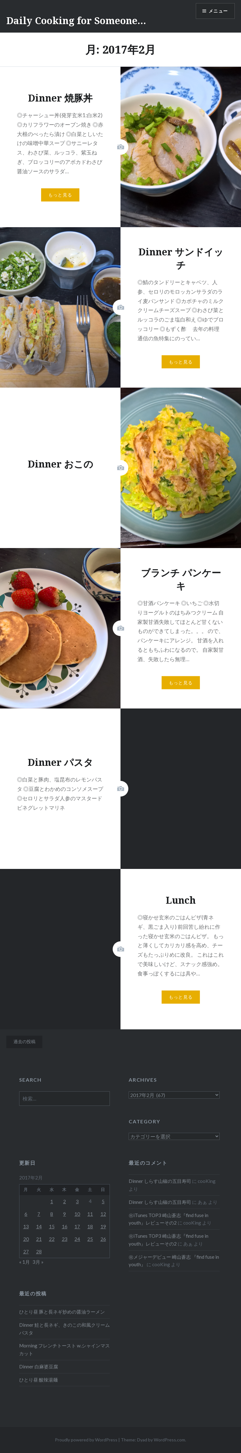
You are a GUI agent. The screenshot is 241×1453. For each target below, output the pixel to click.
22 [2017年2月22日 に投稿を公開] (52, 1239)
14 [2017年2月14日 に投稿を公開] (39, 1226)
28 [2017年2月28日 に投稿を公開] (39, 1251)
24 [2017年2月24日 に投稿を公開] (77, 1239)
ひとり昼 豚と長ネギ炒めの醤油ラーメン (62, 1311)
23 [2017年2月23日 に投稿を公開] (64, 1239)
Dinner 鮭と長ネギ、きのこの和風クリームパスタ (64, 1328)
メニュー (218, 11)
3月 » (38, 1262)
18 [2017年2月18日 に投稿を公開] (90, 1226)
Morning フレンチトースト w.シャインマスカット (64, 1349)
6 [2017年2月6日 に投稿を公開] (25, 1214)
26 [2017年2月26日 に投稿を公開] (103, 1239)
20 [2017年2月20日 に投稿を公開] (26, 1239)
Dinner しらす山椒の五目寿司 (160, 1181)
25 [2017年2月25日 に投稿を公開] (90, 1239)
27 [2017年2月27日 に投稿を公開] (26, 1251)
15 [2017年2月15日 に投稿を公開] (52, 1226)
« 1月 (24, 1262)
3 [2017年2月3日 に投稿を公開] (77, 1201)
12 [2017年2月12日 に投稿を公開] (103, 1214)
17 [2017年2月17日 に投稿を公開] (77, 1226)
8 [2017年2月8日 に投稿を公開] (51, 1214)
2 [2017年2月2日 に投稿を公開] (64, 1201)
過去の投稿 (24, 1041)
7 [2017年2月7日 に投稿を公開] (38, 1214)
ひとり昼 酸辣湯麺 (38, 1379)
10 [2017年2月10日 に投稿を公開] (77, 1214)
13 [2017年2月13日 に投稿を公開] (26, 1226)
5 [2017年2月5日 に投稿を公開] (103, 1201)
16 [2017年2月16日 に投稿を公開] (64, 1226)
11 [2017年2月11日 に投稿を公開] (90, 1214)
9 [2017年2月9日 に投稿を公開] (64, 1214)
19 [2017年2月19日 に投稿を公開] (103, 1226)
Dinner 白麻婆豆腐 (38, 1366)
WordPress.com (169, 1439)
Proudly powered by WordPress (86, 1439)
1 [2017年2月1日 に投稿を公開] (51, 1201)
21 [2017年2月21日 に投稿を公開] (39, 1239)
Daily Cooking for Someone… (76, 20)
